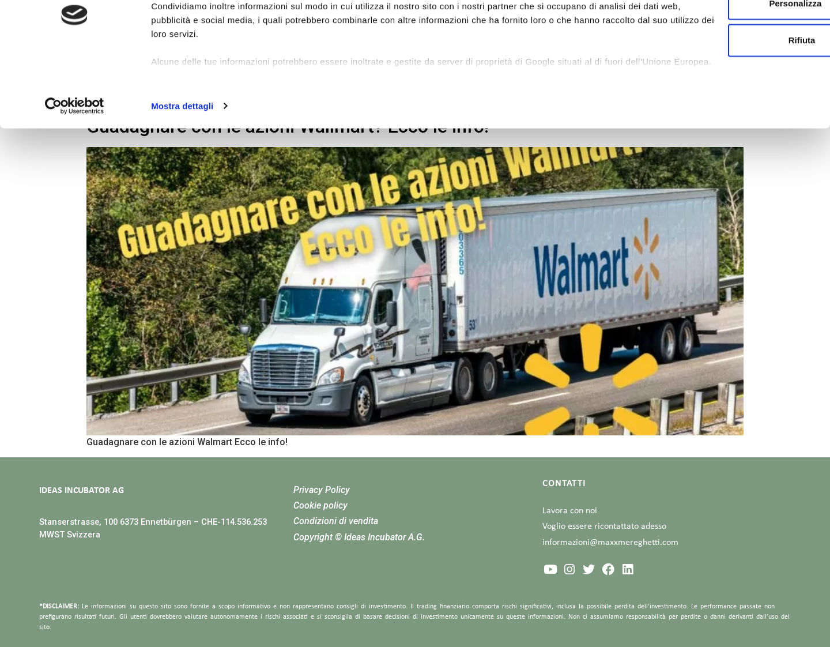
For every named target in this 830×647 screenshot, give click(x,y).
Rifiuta (734, 103)
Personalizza (734, 67)
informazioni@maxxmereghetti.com (610, 542)
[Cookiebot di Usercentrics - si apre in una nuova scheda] (74, 169)
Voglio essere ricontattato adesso (604, 526)
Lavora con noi (569, 511)
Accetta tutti (734, 30)
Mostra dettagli (182, 169)
